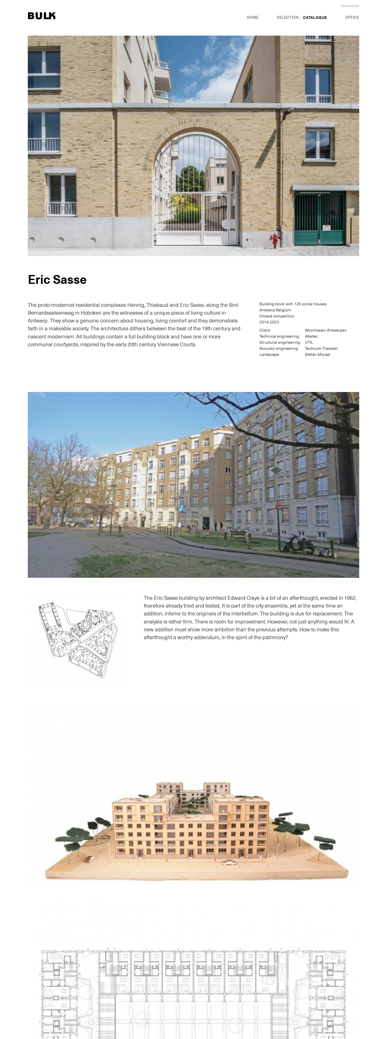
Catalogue (315, 17)
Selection (288, 17)
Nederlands (350, 6)
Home (253, 17)
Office (352, 17)
